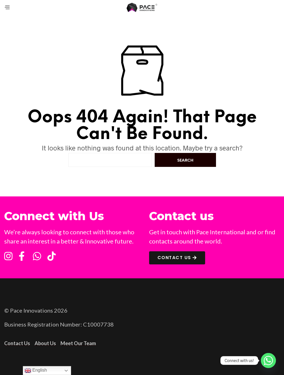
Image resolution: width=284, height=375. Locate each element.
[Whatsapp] (268, 360)
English (36, 370)
